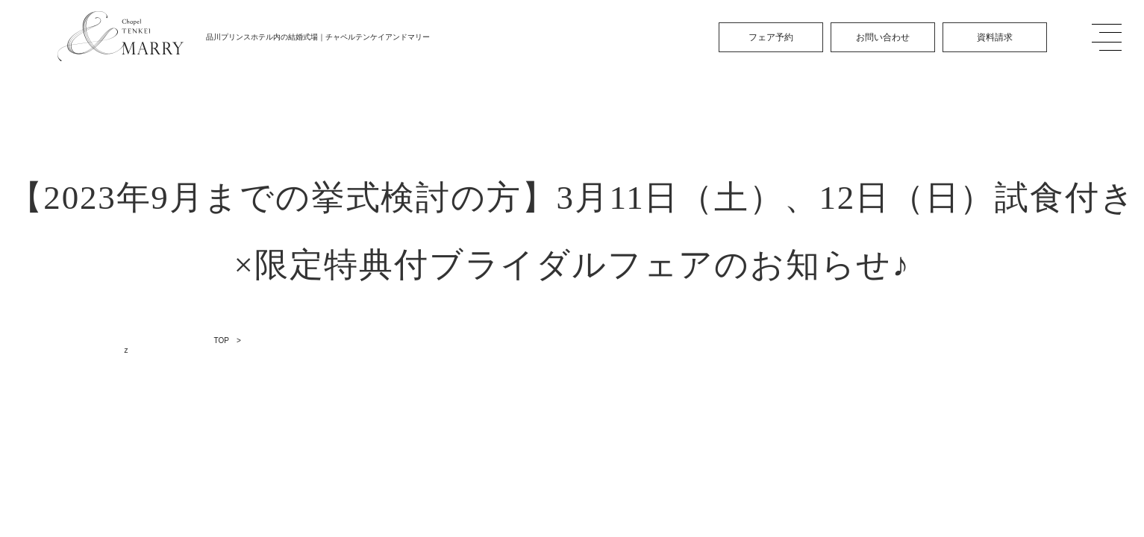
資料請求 (995, 37)
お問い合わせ (883, 37)
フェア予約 (770, 37)
